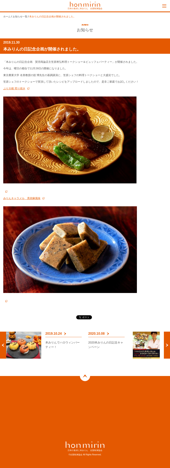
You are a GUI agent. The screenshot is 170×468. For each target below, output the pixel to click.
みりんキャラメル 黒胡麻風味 (21, 198)
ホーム (7, 16)
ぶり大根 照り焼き (14, 88)
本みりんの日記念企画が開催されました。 (52, 16)
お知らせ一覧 (20, 16)
